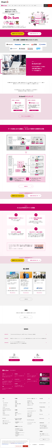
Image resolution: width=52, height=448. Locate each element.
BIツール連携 (19, 5)
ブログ (27, 5)
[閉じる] (28, 440)
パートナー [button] (43, 3)
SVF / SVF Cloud (5, 399)
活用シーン (10, 5)
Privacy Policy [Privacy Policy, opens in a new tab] (12, 443)
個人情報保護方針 (35, 441)
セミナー (30, 5)
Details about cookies (19, 446)
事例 (32, 5)
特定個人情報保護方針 (42, 441)
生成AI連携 (15, 5)
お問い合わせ (49, 5)
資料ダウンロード (45, 5)
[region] (15, 443)
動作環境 (24, 5)
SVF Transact (5, 402)
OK (25, 446)
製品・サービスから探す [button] (25, 3)
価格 (21, 5)
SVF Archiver (5, 401)
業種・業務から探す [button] (33, 3)
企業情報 (48, 3)
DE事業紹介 (35, 5)
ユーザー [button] (39, 3)
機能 (12, 5)
